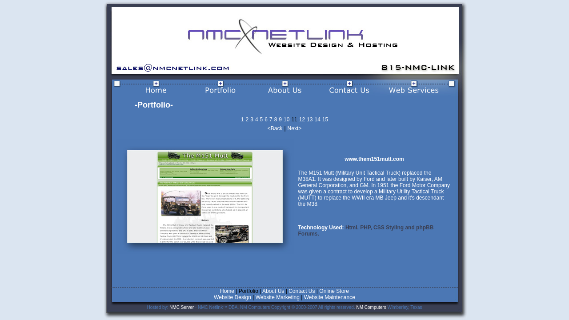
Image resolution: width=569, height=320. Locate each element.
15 (325, 119)
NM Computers (371, 307)
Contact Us (302, 291)
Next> (295, 128)
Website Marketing (278, 297)
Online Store (334, 291)
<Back (275, 128)
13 (310, 119)
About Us (273, 291)
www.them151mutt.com (374, 159)
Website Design (233, 297)
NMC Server (181, 307)
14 (317, 119)
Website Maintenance (329, 297)
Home (227, 291)
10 (286, 119)
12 (302, 119)
